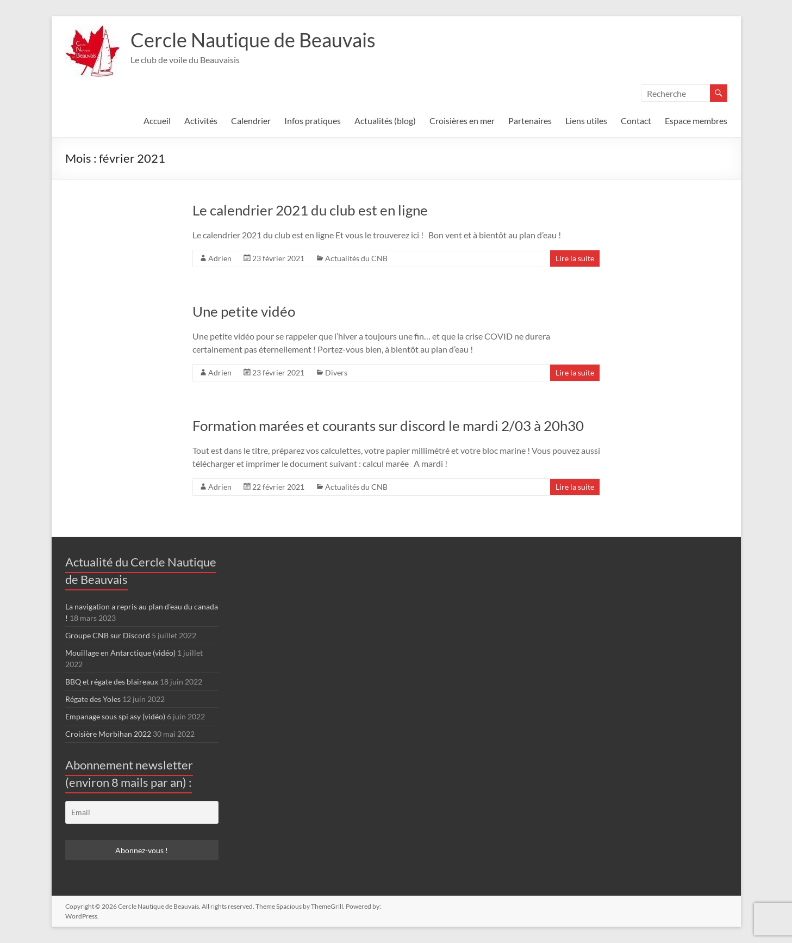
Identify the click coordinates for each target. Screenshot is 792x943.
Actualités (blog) (385, 120)
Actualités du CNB (356, 258)
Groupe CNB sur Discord (107, 635)
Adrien (220, 258)
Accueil (157, 120)
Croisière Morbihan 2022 (108, 733)
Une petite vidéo (243, 311)
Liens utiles (586, 120)
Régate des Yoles (93, 699)
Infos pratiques (312, 120)
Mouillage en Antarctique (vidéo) (120, 652)
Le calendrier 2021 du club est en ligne (310, 210)
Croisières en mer (462, 120)
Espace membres (696, 120)
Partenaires (530, 120)
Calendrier (251, 120)
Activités (200, 120)
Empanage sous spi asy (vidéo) (115, 716)
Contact (636, 120)
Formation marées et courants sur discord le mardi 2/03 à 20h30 (388, 425)
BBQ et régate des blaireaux (111, 681)
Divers (336, 372)
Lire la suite (575, 258)
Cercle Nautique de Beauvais (253, 40)
